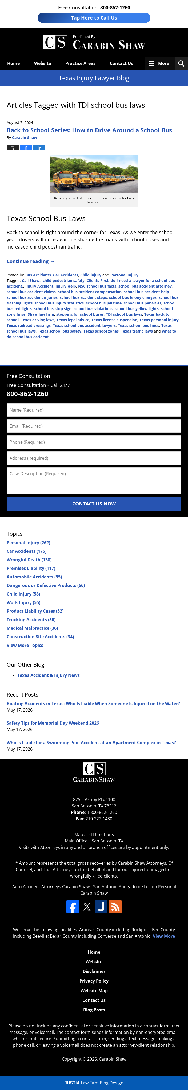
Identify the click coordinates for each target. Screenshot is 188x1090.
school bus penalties (142, 303)
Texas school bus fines (138, 325)
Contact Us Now (94, 503)
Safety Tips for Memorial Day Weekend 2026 (53, 723)
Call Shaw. (31, 280)
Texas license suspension (114, 319)
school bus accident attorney (145, 286)
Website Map (94, 991)
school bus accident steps (83, 297)
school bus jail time (104, 303)
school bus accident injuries (32, 297)
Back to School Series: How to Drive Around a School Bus (89, 130)
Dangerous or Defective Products (46, 585)
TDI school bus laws (124, 314)
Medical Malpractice (32, 628)
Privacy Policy (94, 981)
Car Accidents (65, 274)
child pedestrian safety (64, 280)
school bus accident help (146, 291)
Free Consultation (28, 376)
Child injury (90, 274)
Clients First (98, 280)
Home (13, 63)
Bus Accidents (38, 274)
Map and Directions (94, 834)
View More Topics (25, 645)
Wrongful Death (29, 560)
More (163, 63)
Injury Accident (39, 286)
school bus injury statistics (59, 303)
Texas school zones (101, 331)
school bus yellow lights (137, 308)
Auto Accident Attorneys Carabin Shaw (51, 887)
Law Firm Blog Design (94, 1083)
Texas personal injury (159, 319)
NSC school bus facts (97, 286)
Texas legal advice (73, 319)
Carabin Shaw (112, 1059)
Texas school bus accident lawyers (84, 325)
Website (42, 63)
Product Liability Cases (35, 611)
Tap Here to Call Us (94, 17)
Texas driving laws (37, 319)
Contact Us (121, 63)
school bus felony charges (133, 297)
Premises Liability (31, 568)
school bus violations (93, 308)
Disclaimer (94, 971)
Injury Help (65, 286)
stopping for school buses (80, 314)
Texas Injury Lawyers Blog (94, 42)
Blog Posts (94, 1010)
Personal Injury (124, 274)
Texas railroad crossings (29, 325)
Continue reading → (31, 261)
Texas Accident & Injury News (48, 675)
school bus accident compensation (90, 291)
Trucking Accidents (31, 620)
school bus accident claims (31, 291)
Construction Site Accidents (40, 637)
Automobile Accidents (34, 577)
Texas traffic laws (137, 331)
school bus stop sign (52, 308)
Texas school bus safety (59, 331)
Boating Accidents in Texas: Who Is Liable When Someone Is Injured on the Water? (93, 703)
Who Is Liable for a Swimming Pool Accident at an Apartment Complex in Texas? (91, 742)
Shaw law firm (41, 314)
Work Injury (23, 602)
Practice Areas (80, 63)
